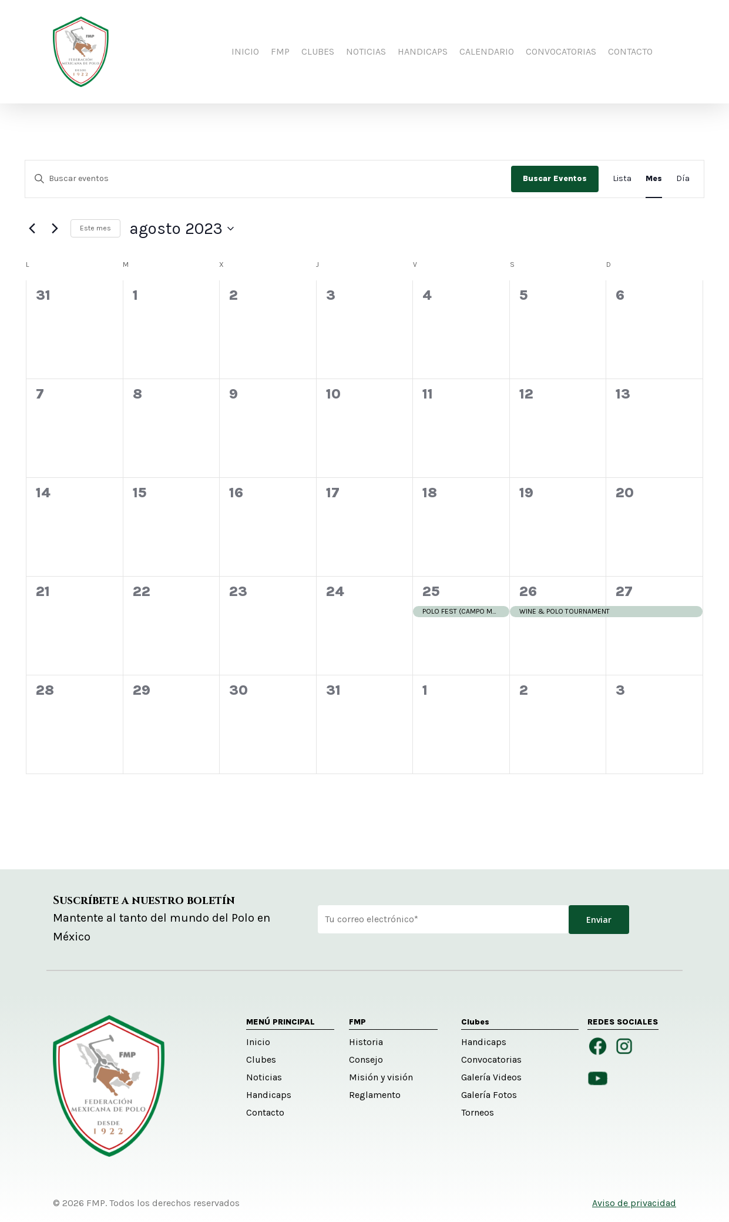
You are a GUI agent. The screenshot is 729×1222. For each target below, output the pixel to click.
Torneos (477, 1112)
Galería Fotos (489, 1094)
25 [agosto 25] (430, 591)
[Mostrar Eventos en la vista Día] (683, 178)
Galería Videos (491, 1077)
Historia (366, 1041)
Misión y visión (381, 1077)
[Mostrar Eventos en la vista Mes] (654, 178)
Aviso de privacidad (634, 1202)
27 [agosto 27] (624, 591)
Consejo (366, 1059)
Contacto (265, 1112)
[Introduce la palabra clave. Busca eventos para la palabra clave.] (268, 178)
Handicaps (268, 1094)
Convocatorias (491, 1059)
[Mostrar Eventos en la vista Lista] (622, 178)
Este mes (95, 228)
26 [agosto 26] (528, 591)
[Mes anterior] (32, 229)
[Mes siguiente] (55, 229)
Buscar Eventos (555, 178)
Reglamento (375, 1094)
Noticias (264, 1077)
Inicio (258, 1041)
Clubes (261, 1059)
